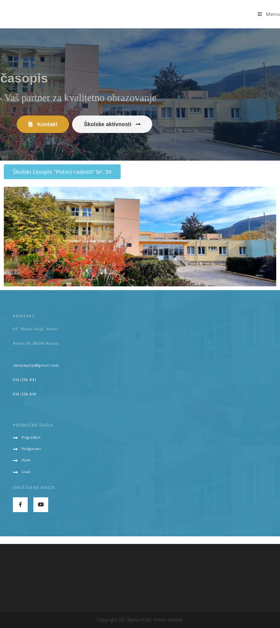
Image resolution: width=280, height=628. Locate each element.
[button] (43, 124)
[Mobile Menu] (269, 14)
